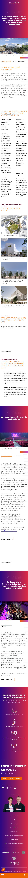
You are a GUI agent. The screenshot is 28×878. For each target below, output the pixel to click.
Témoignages (14, 824)
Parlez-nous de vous (11, 779)
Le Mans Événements (6, 61)
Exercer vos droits (14, 831)
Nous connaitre (7, 679)
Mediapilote (9, 871)
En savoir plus (6, 539)
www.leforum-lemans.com (9, 531)
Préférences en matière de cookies (14, 843)
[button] (3, 870)
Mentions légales (14, 839)
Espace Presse (14, 827)
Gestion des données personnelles (14, 835)
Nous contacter (14, 816)
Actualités (14, 820)
